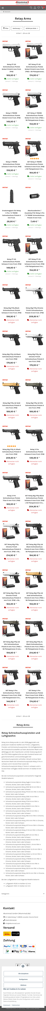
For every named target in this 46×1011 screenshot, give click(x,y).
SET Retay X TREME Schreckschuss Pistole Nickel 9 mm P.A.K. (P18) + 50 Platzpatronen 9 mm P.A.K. (34, 116)
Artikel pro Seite (31, 28)
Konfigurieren (23, 979)
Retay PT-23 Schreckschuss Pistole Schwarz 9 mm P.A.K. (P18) (11, 261)
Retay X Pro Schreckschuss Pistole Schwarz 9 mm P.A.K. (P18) (34, 451)
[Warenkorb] (42, 8)
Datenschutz (16, 1005)
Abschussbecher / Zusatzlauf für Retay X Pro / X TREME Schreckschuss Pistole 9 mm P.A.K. (34, 214)
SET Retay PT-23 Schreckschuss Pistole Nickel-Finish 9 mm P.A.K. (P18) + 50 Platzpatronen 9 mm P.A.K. (34, 68)
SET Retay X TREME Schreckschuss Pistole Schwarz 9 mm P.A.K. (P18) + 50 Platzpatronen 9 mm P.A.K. (34, 165)
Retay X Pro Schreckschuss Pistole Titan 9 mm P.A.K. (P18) (11, 498)
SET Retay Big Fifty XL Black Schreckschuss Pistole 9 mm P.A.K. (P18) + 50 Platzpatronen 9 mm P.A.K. (34, 645)
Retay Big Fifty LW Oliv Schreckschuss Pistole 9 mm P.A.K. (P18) (34, 405)
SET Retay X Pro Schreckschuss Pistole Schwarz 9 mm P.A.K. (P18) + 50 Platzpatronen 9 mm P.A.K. (11, 694)
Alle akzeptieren (23, 973)
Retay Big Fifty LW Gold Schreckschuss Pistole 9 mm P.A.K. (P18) (11, 405)
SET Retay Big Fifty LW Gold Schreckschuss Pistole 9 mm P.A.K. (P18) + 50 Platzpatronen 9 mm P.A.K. (34, 596)
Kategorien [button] (5, 894)
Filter (5, 28)
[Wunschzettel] (39, 8)
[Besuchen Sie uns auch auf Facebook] (18, 965)
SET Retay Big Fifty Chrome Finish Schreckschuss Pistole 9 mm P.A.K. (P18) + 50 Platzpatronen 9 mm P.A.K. (11, 548)
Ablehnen (23, 985)
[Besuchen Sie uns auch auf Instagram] (27, 965)
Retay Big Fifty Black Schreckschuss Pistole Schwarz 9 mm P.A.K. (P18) (11, 310)
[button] (31, 8)
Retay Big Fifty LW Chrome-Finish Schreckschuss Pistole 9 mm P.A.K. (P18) (34, 357)
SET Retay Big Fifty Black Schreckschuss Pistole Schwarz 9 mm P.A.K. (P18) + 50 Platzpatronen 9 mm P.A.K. (34, 499)
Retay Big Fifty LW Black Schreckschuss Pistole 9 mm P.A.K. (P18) (11, 356)
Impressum (6, 1005)
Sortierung (16, 28)
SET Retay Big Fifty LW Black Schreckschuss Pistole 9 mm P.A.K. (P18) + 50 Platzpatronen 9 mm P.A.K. (34, 548)
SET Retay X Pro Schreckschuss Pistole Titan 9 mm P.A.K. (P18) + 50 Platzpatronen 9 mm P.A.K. (34, 694)
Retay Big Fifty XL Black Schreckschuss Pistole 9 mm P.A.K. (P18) (11, 451)
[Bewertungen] (34, 159)
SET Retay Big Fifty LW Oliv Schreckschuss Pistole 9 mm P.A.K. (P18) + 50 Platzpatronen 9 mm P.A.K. (11, 645)
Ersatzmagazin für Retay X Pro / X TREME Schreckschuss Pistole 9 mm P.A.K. (11, 214)
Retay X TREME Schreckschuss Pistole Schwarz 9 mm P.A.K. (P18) (11, 164)
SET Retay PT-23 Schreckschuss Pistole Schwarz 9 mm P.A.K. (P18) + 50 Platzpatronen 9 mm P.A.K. (34, 263)
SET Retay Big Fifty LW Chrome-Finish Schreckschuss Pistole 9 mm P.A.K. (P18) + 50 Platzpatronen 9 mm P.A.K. (11, 596)
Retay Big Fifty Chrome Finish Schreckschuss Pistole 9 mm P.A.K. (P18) (34, 310)
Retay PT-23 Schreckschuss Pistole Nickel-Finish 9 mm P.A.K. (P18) (11, 67)
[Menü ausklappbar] (2, 8)
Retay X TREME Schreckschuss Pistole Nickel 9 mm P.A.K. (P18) (11, 115)
